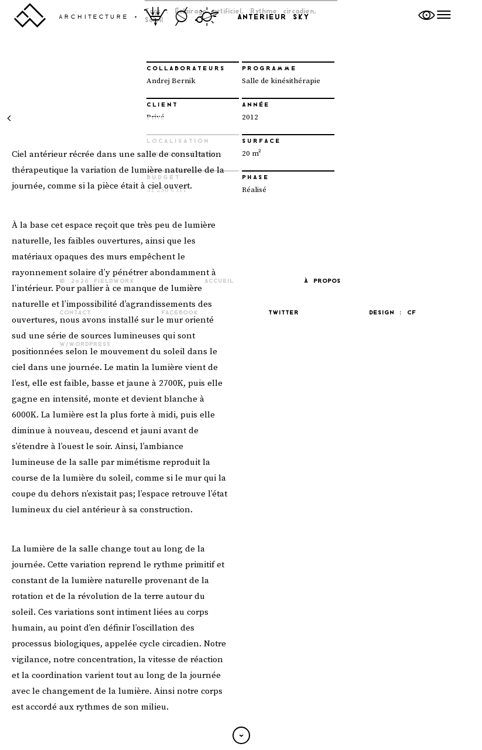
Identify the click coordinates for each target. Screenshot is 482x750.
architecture (93, 17)
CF (411, 313)
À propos (322, 281)
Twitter (283, 313)
